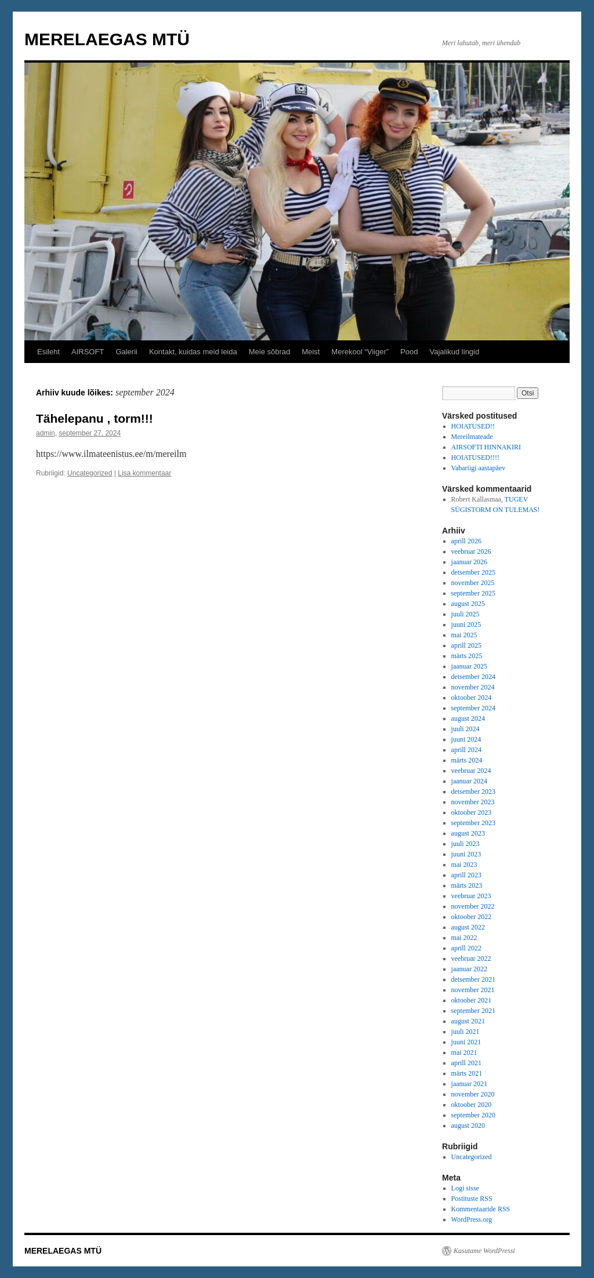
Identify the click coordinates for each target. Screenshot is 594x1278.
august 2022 (468, 927)
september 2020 (473, 1115)
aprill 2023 (466, 875)
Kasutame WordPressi (484, 1251)
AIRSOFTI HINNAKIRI (486, 447)
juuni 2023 (466, 854)
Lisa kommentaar (144, 473)
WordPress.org (471, 1219)
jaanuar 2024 (469, 781)
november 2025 (473, 583)
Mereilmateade (472, 437)
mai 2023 (464, 865)
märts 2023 (467, 885)
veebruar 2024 (471, 771)
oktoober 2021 (471, 1000)
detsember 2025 (473, 572)
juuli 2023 (465, 844)
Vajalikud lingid (454, 351)
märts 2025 (467, 656)
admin (45, 433)
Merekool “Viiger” (360, 351)
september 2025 (473, 593)
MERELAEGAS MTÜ (107, 39)
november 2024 (473, 687)
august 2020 (468, 1125)
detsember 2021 (473, 979)
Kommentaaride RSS (480, 1209)
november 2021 (473, 990)
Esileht (48, 351)
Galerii (126, 351)
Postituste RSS (471, 1199)
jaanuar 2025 (469, 666)
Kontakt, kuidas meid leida (193, 351)
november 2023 (473, 802)
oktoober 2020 (471, 1105)
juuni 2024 (466, 739)
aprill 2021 (466, 1063)
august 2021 (468, 1021)
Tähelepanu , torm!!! (94, 418)
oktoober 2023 (471, 812)
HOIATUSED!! (473, 426)
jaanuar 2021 (469, 1084)
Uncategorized (89, 473)
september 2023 (473, 823)
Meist (311, 351)
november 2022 (473, 906)
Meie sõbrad (270, 351)
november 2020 (473, 1094)
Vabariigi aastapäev (478, 468)
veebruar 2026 (471, 551)
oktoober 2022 (471, 917)
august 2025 (468, 604)
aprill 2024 (466, 750)
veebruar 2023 (471, 896)
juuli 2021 (465, 1032)
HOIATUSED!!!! (475, 457)
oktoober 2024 (471, 698)
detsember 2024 (473, 677)
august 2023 (468, 833)
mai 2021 (464, 1052)
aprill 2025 (466, 645)
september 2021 (473, 1011)
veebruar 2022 (471, 958)
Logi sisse (465, 1188)
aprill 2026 (466, 541)
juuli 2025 (465, 614)
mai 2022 (464, 938)
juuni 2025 (466, 624)
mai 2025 (464, 635)
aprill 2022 (466, 948)
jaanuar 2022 (469, 969)
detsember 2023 (473, 791)
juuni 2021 (466, 1042)
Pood (409, 351)
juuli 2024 (465, 729)
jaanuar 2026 (469, 562)
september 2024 (473, 708)
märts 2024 (467, 760)
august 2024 (468, 718)
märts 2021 (467, 1073)
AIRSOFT (87, 351)
